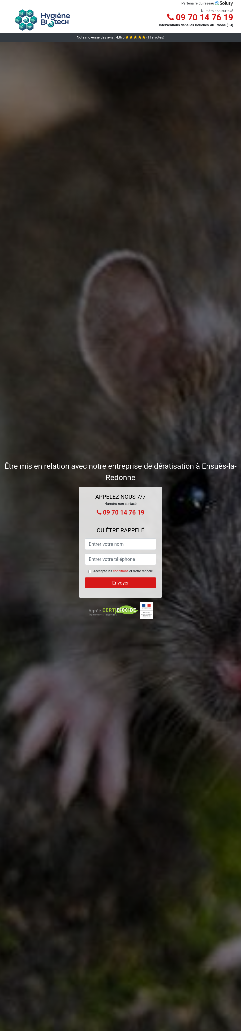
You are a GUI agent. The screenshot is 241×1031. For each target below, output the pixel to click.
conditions (120, 571)
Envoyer (120, 583)
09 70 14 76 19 (200, 17)
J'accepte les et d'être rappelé (123, 571)
